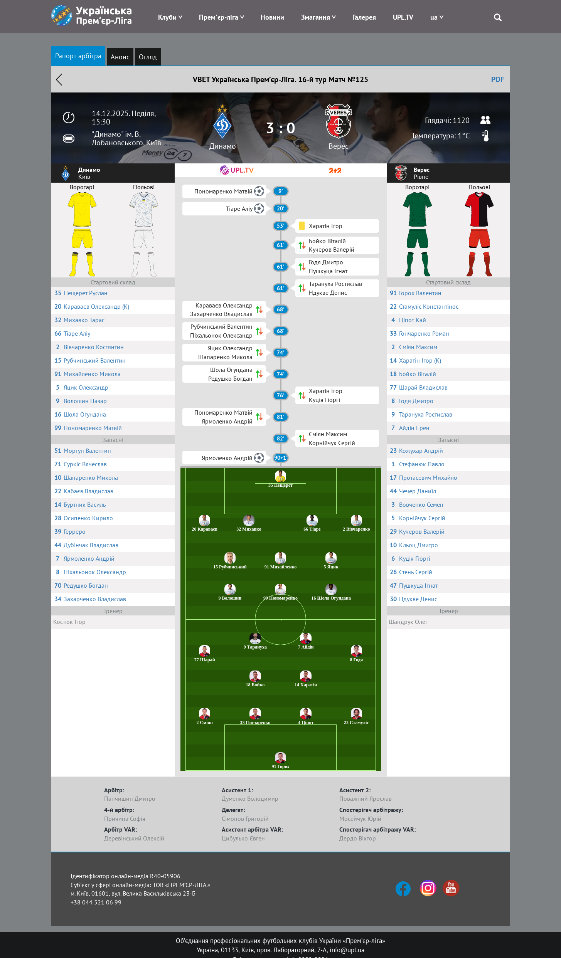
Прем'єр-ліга (218, 17)
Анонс (120, 56)
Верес (339, 146)
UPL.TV (403, 17)
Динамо (222, 146)
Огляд (148, 56)
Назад (59, 79)
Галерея (364, 17)
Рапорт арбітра (78, 55)
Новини (272, 17)
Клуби (167, 17)
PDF (497, 79)
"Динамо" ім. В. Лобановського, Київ (126, 138)
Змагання (315, 17)
